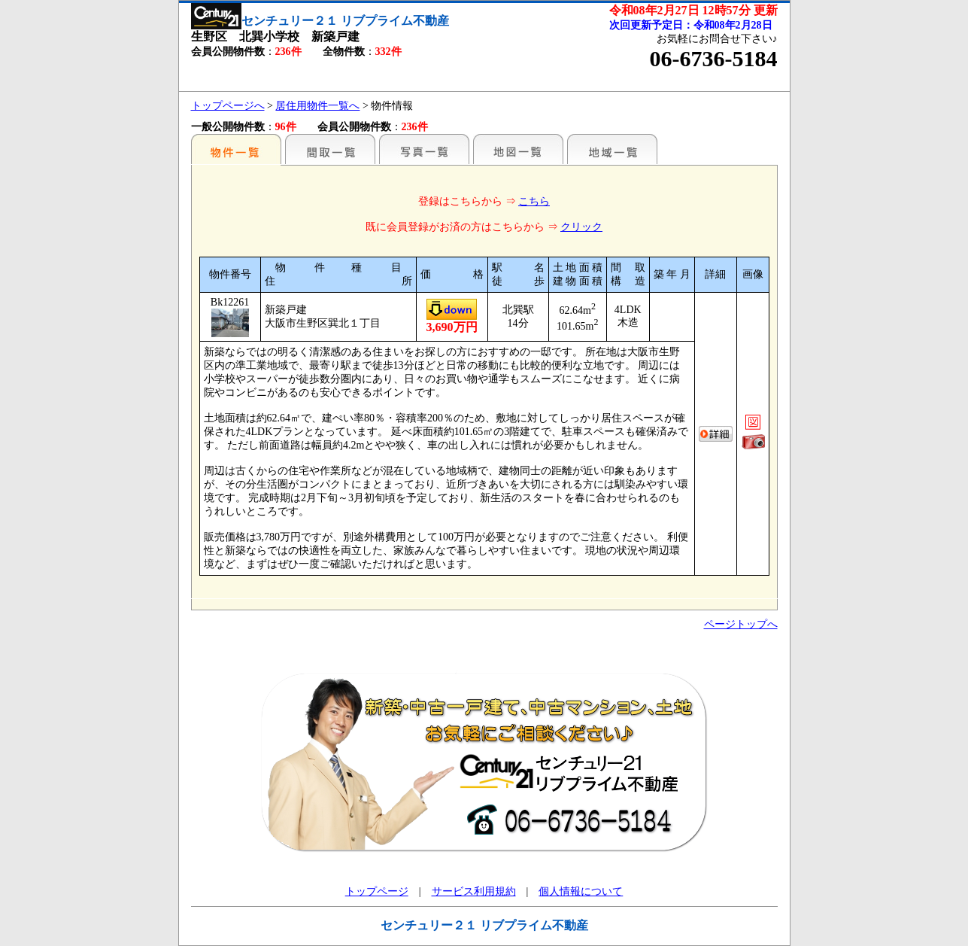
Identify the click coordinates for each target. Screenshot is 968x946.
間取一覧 (330, 149)
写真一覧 (424, 149)
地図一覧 (518, 149)
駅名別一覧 (236, 149)
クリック (581, 227)
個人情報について (581, 891)
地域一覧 (612, 149)
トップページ (376, 891)
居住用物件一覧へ (317, 105)
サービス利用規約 (474, 891)
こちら (534, 201)
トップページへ (228, 105)
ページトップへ (741, 624)
